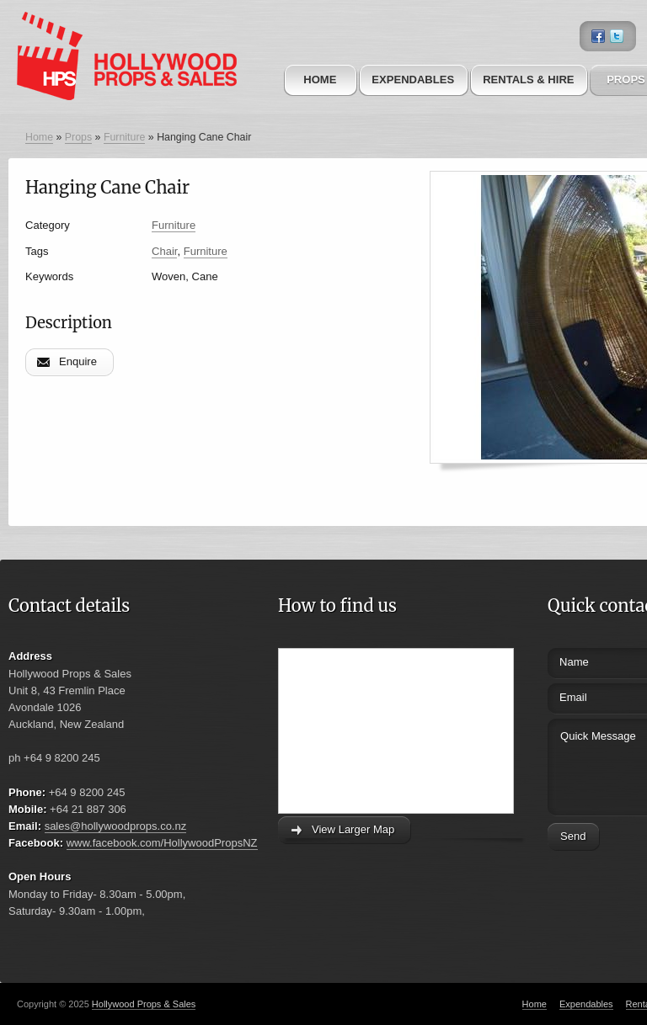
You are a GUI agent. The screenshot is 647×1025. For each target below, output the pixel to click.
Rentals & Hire (528, 79)
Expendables (413, 79)
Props (78, 137)
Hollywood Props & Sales (144, 1004)
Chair (164, 251)
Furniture (125, 137)
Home (319, 79)
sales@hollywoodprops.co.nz (116, 826)
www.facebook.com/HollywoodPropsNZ (162, 842)
